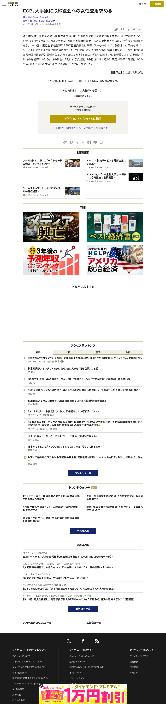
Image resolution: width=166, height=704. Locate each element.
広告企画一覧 (93, 622)
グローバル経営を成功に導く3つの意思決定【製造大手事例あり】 (114, 498)
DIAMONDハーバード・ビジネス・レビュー (89, 667)
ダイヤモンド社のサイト (81, 650)
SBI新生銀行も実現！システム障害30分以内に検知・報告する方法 (51, 509)
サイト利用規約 (19, 672)
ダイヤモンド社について (142, 650)
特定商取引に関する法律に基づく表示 (30, 678)
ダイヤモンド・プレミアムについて (27, 661)
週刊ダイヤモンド (77, 661)
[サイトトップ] (12, 4)
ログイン (143, 4)
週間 (98, 352)
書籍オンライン (76, 672)
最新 (38, 352)
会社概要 (134, 661)
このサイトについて (21, 656)
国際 (25, 21)
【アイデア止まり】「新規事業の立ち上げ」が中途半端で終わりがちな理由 (51, 498)
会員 (128, 352)
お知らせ (134, 672)
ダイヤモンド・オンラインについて (29, 650)
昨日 (68, 352)
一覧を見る (83, 530)
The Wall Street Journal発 (42, 21)
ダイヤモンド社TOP (139, 656)
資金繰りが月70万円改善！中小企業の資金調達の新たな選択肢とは (51, 520)
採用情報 (134, 667)
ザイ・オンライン (77, 678)
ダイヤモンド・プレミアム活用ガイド (28, 667)
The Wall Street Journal (35, 17)
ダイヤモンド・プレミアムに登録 (83, 118)
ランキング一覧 (83, 473)
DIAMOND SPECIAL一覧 (37, 622)
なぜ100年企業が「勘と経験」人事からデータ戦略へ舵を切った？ (114, 509)
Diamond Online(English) (82, 656)
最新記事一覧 (83, 608)
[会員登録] (157, 4)
